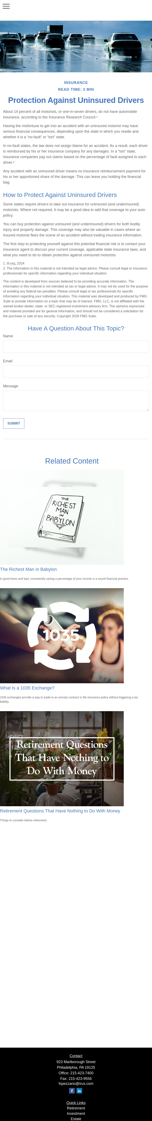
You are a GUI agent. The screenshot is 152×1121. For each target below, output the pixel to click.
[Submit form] (13, 423)
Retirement (76, 1108)
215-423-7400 (81, 1073)
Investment (76, 1113)
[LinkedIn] (79, 1091)
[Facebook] (72, 1091)
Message (10, 386)
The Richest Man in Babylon (28, 569)
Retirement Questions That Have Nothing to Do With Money (60, 810)
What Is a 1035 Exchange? (27, 687)
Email (7, 361)
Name (8, 336)
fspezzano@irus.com (76, 1084)
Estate (76, 1119)
